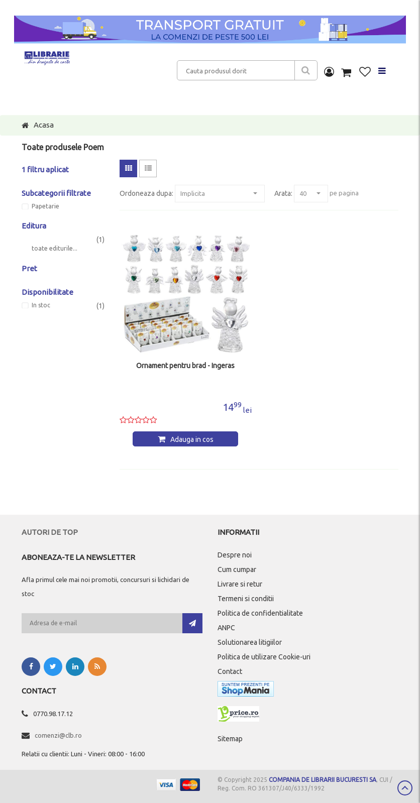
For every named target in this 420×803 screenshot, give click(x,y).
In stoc (41, 305)
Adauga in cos (192, 439)
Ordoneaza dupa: (146, 193)
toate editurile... (54, 249)
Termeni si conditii (246, 599)
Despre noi (235, 555)
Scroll (404, 787)
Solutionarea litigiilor (250, 642)
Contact (230, 671)
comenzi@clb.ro (58, 735)
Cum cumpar (237, 569)
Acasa (44, 125)
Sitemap (230, 739)
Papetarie (45, 206)
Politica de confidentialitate (260, 613)
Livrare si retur (240, 584)
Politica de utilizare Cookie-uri (264, 657)
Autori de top (50, 532)
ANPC (226, 628)
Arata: (283, 193)
